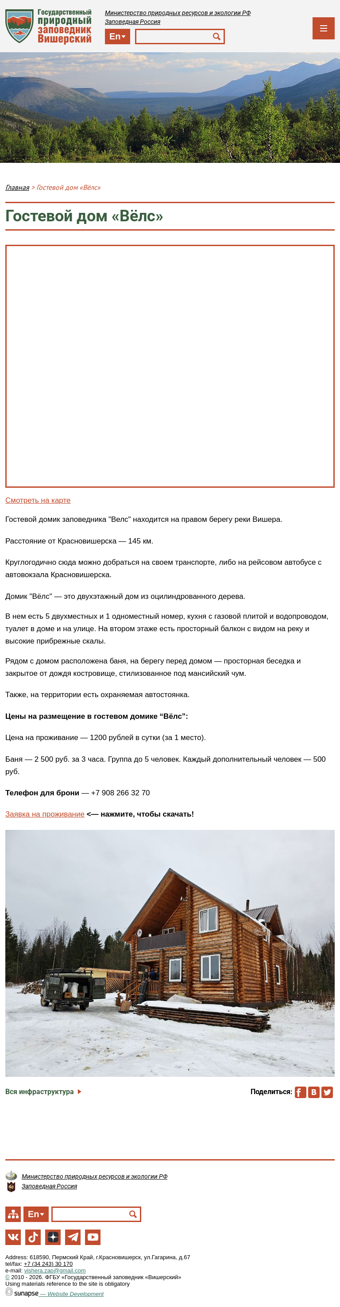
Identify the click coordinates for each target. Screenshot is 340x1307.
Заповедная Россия (132, 21)
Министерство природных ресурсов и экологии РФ (178, 12)
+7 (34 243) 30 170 (48, 1264)
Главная (17, 187)
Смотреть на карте (38, 500)
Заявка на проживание (45, 814)
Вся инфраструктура (39, 1091)
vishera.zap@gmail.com (55, 1270)
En (115, 36)
